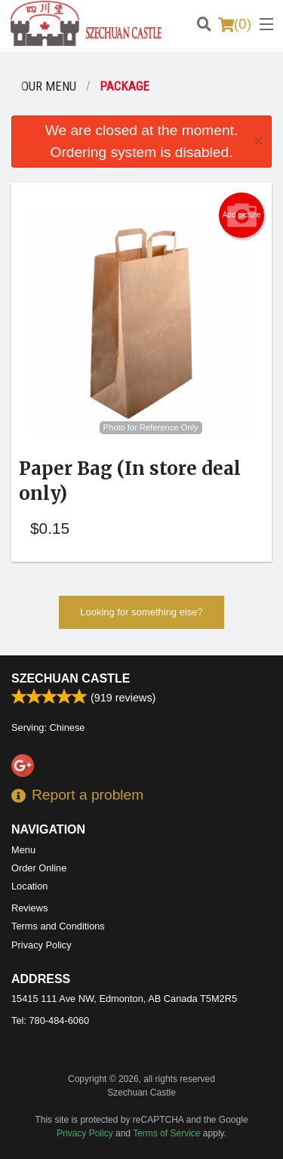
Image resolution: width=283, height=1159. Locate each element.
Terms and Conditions (58, 926)
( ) (234, 24)
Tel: (50, 1020)
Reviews (29, 908)
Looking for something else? (141, 612)
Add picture (242, 215)
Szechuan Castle (70, 678)
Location (29, 886)
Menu (23, 849)
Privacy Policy (41, 945)
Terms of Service (166, 1133)
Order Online (38, 868)
